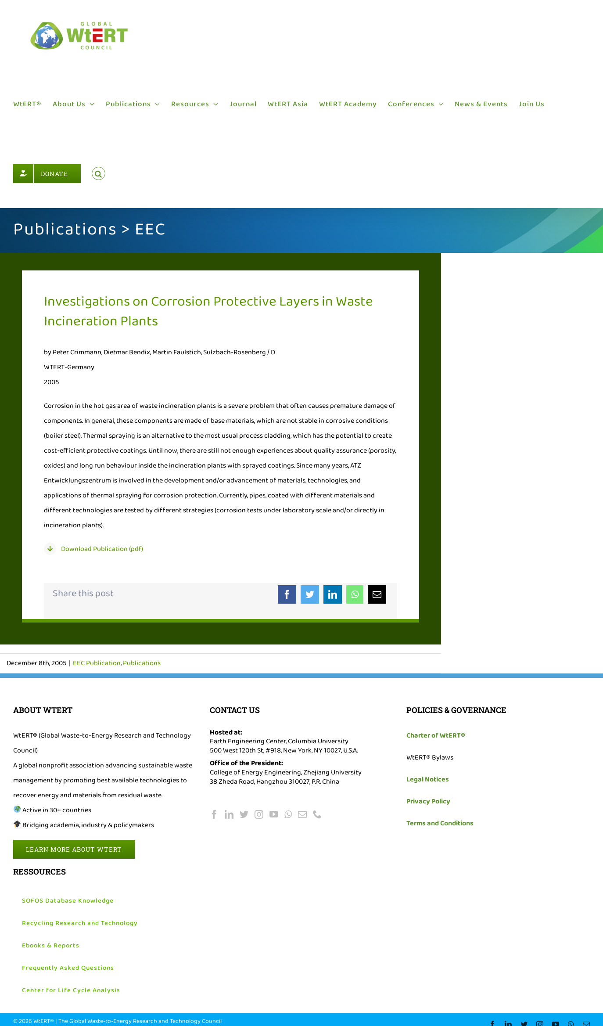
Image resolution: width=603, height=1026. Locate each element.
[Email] (377, 594)
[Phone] (317, 814)
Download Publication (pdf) (102, 549)
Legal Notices (427, 779)
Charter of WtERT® (435, 736)
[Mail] (302, 814)
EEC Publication (97, 663)
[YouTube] (273, 814)
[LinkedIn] (332, 594)
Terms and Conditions (440, 823)
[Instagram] (259, 814)
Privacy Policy (428, 801)
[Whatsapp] (288, 814)
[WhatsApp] (355, 594)
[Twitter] (309, 594)
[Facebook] (287, 594)
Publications (142, 663)
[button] (98, 173)
